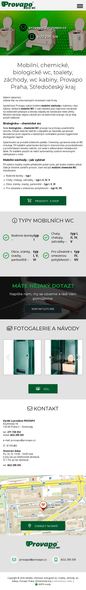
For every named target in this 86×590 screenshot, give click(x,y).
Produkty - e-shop (47, 201)
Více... (47, 389)
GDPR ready (44, 584)
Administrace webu (63, 581)
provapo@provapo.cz (47, 28)
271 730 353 (14, 432)
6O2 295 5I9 (47, 37)
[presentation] (77, 357)
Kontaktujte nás (43, 309)
